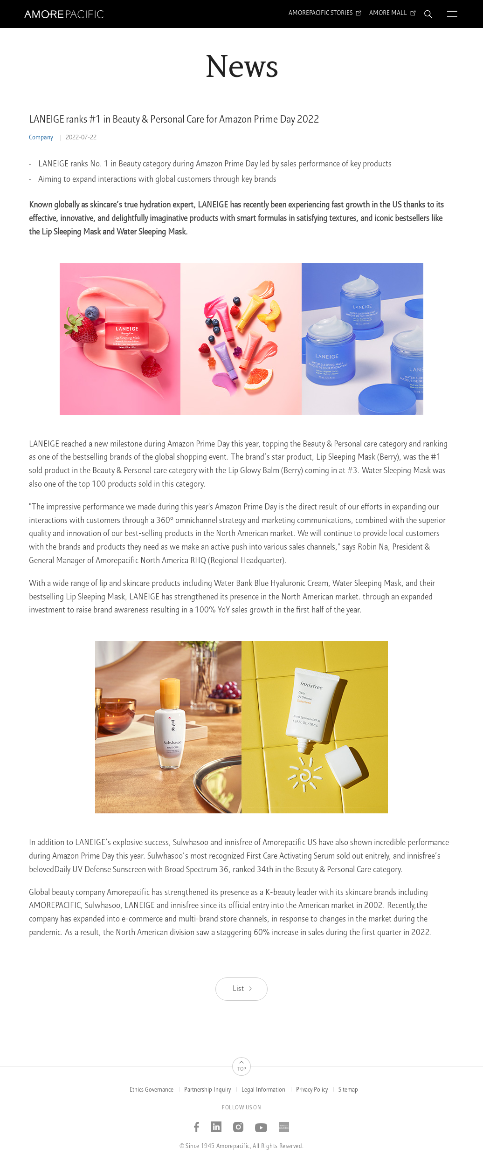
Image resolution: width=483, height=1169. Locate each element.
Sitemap (348, 1090)
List (243, 989)
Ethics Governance (151, 1090)
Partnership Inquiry (207, 1090)
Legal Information (263, 1090)
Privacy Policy (312, 1090)
